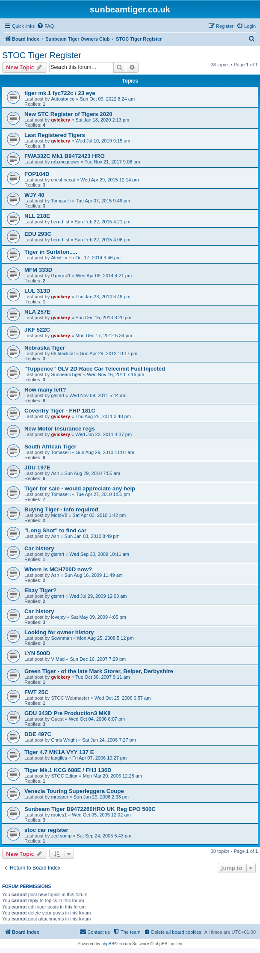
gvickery (60, 119)
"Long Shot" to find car (55, 530)
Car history (39, 548)
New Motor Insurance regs (59, 428)
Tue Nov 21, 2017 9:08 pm (112, 161)
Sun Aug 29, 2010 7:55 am (92, 473)
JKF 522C (37, 330)
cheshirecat (63, 179)
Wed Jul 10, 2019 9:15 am (102, 140)
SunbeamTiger (66, 374)
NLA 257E (37, 312)
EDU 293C (37, 234)
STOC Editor (64, 775)
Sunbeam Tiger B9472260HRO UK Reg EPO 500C (90, 809)
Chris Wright (64, 739)
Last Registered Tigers (54, 135)
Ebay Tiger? (40, 590)
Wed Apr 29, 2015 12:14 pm (109, 179)
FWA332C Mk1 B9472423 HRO (64, 156)
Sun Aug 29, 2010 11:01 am (105, 452)
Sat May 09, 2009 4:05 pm (98, 617)
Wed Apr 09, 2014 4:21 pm (104, 275)
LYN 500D (37, 653)
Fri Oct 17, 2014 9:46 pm (94, 257)
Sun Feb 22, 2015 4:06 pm (102, 239)
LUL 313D (37, 291)
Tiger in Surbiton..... (50, 252)
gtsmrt (57, 395)
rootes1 (59, 814)
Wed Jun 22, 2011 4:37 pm (103, 434)
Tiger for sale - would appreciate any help (79, 488)
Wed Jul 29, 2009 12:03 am (98, 596)
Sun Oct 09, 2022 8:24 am (107, 98)
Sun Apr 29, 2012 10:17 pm (108, 353)
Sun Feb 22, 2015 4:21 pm (102, 221)
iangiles (59, 757)
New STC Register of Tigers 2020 (68, 114)
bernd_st (60, 221)
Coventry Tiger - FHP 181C (59, 410)
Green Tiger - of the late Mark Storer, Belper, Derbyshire (98, 671)
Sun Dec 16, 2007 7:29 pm (98, 659)
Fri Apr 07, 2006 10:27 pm (99, 757)
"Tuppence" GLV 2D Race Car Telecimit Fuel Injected (94, 368)
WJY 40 (34, 195)
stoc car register (46, 830)
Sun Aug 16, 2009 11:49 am (94, 575)
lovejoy (58, 617)
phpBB (107, 943)
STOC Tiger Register (41, 55)
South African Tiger (50, 446)
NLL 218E (37, 216)
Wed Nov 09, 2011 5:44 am (98, 395)
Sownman (61, 638)
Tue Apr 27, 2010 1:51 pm (103, 494)
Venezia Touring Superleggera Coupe (74, 791)
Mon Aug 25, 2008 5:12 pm (105, 638)
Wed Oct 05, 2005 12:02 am (101, 814)
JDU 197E (37, 467)
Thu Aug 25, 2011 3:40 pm (103, 416)
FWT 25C (36, 692)
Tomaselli (61, 200)
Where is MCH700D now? (58, 569)
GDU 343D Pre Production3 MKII (67, 713)
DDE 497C (37, 734)
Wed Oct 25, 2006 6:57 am (123, 698)
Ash (55, 473)
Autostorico (62, 98)
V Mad (58, 659)
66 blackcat (63, 353)
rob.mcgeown (65, 161)
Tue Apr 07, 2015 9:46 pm (103, 200)
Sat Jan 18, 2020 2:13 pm (102, 119)
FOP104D (37, 174)
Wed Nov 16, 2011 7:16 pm (115, 374)
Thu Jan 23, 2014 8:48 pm (102, 296)
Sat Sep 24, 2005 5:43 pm (104, 835)
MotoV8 (59, 515)
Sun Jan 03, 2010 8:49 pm (92, 536)
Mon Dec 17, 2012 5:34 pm (103, 335)
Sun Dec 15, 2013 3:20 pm (103, 317)
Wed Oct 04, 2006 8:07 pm (97, 718)
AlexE (57, 257)
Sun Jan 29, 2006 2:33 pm (101, 796)
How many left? (45, 389)
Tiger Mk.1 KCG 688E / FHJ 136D (68, 770)
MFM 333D (38, 270)
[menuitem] (45, 26)
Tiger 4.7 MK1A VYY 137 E (59, 752)
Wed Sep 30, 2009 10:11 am (99, 554)
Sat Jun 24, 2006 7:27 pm (109, 739)
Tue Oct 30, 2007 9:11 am (102, 677)
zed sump (61, 835)
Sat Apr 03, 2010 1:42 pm (99, 515)
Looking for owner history (59, 632)
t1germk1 (61, 275)
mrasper (59, 796)
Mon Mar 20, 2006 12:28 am (112, 775)
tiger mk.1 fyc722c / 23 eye (59, 93)
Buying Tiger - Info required (61, 509)
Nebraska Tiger (44, 347)
